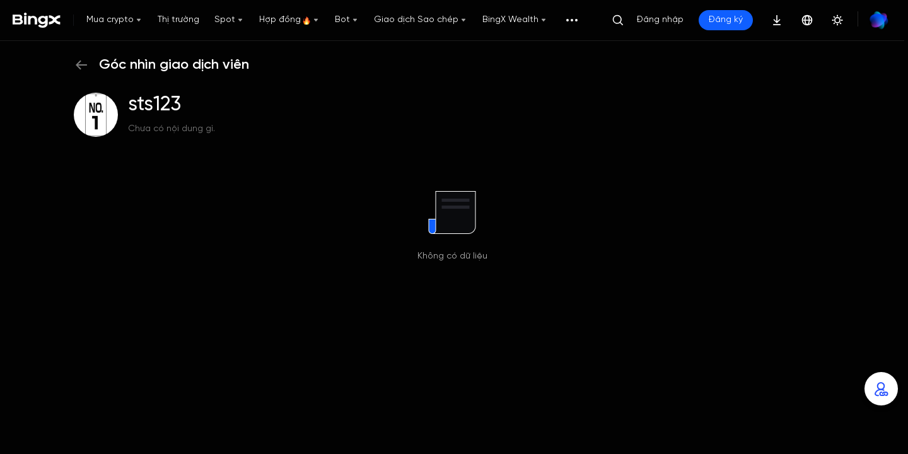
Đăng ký (726, 20)
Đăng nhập (660, 20)
